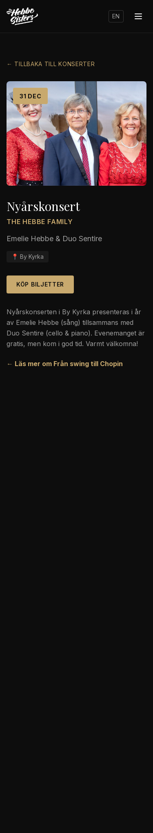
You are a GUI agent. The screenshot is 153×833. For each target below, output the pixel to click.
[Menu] (138, 16)
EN (116, 16)
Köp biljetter (40, 284)
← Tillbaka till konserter (51, 63)
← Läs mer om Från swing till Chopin (65, 364)
